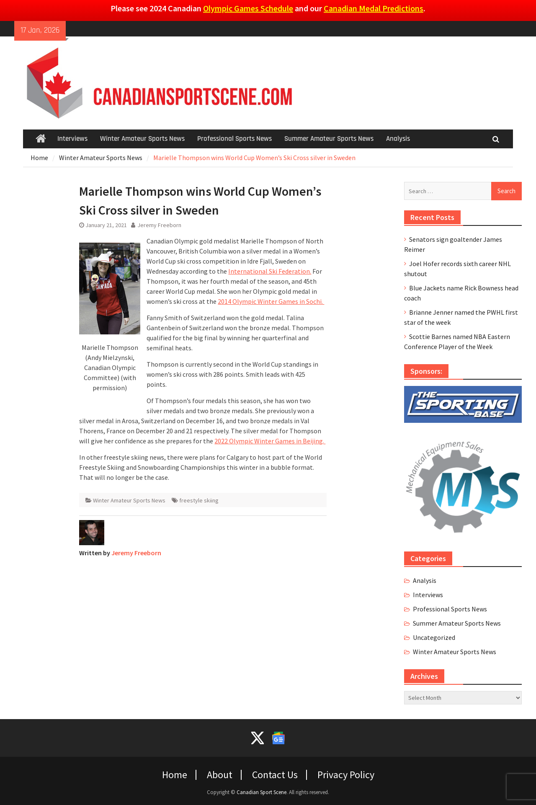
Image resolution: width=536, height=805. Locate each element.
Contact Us (275, 775)
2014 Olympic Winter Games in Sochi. (271, 301)
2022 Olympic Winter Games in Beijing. (269, 441)
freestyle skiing (199, 500)
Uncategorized (434, 637)
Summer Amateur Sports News (329, 138)
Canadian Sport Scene (261, 792)
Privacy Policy (345, 775)
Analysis (398, 138)
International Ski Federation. (269, 271)
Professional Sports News (234, 138)
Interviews (72, 138)
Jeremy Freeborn (159, 225)
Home (174, 775)
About (219, 775)
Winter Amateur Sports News (142, 138)
